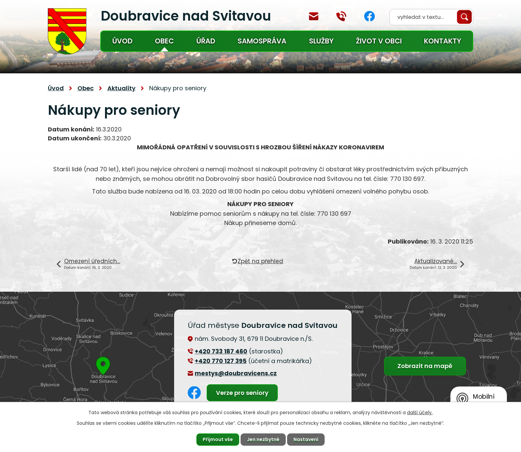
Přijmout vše (218, 439)
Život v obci (379, 41)
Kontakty (442, 41)
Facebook (369, 16)
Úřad (205, 41)
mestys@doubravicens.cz (313, 16)
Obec (164, 41)
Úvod (122, 41)
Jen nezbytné (263, 439)
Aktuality (121, 88)
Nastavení (305, 439)
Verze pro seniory (242, 393)
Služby (321, 41)
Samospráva (262, 41)
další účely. (420, 412)
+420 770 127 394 (341, 16)
